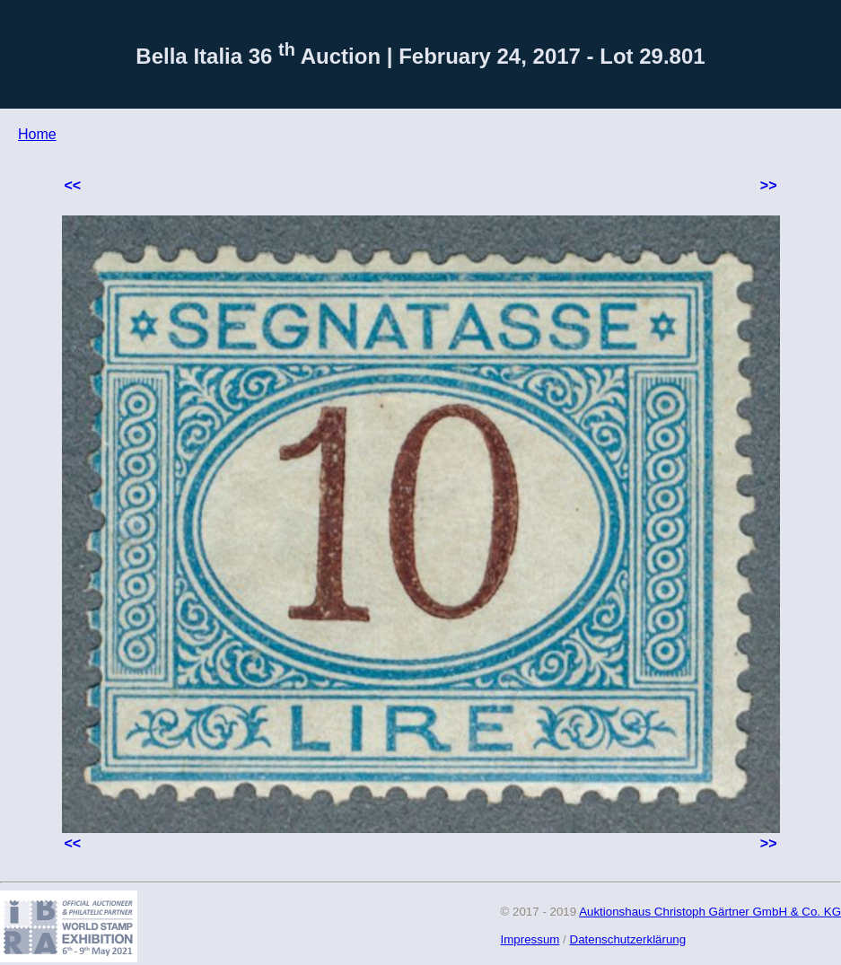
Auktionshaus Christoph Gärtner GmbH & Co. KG (710, 911)
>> (768, 185)
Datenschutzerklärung (628, 939)
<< (73, 185)
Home (37, 134)
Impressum (530, 939)
